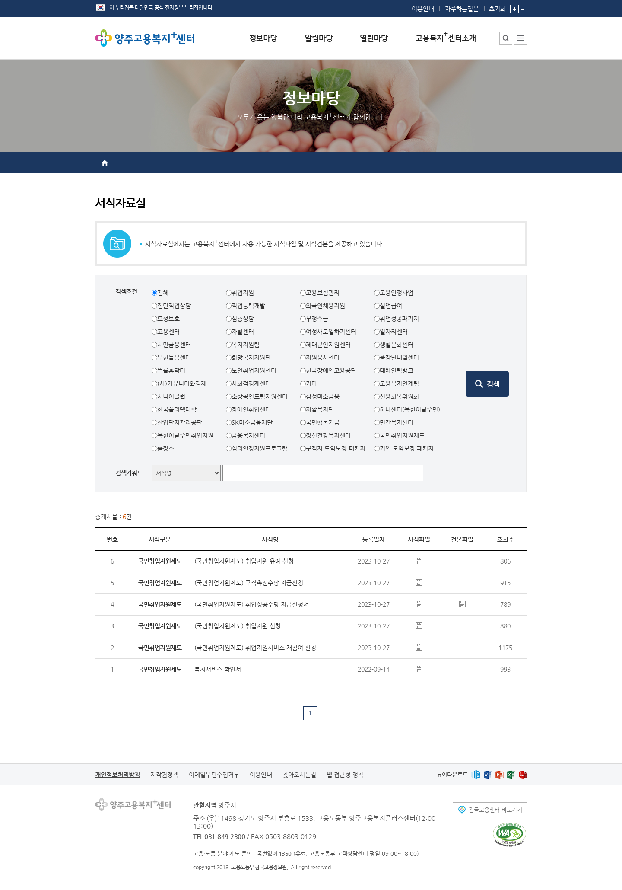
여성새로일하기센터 (331, 331)
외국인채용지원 (325, 305)
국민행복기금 (323, 422)
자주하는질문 (462, 8)
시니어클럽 (171, 396)
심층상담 (243, 318)
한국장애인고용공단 (331, 370)
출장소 (165, 448)
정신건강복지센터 (328, 435)
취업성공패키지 (399, 318)
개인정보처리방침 (117, 774)
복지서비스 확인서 (217, 669)
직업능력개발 (248, 305)
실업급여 (391, 305)
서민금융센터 (174, 344)
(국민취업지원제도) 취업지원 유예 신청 (244, 561)
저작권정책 (164, 774)
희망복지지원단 (251, 357)
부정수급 (317, 318)
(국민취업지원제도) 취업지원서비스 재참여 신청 (255, 647)
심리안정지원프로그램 (260, 448)
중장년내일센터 (399, 357)
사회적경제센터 (251, 383)
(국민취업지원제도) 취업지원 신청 (237, 625)
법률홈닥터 (171, 370)
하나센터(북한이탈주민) (410, 409)
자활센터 (243, 331)
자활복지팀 (320, 409)
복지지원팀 (246, 344)
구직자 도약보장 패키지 (335, 448)
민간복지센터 (396, 422)
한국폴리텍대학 (177, 409)
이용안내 (423, 8)
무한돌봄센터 (174, 357)
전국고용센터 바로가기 (495, 810)
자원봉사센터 (323, 357)
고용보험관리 (323, 292)
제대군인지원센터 (328, 344)
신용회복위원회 (399, 396)
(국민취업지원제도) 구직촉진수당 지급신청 (248, 582)
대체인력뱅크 (396, 370)
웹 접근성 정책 (345, 774)
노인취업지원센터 (254, 370)
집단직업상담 (174, 305)
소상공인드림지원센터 (260, 396)
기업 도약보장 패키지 (407, 448)
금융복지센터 (248, 435)
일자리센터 (394, 331)
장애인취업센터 (251, 409)
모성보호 (168, 318)
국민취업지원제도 (402, 435)
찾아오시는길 (299, 774)
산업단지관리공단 (179, 422)
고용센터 (168, 331)
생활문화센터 (396, 344)
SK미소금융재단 (252, 422)
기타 (311, 383)
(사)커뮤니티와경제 (181, 383)
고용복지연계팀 (399, 383)
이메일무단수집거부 (214, 774)
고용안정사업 (396, 292)
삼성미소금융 (323, 396)
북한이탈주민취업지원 (185, 435)
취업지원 (243, 292)
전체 (162, 292)
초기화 (497, 6)
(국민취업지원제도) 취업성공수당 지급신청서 (251, 604)
